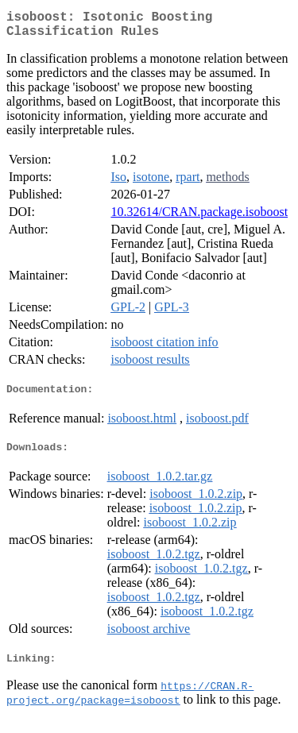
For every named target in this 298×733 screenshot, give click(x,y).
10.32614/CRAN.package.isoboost (199, 218)
